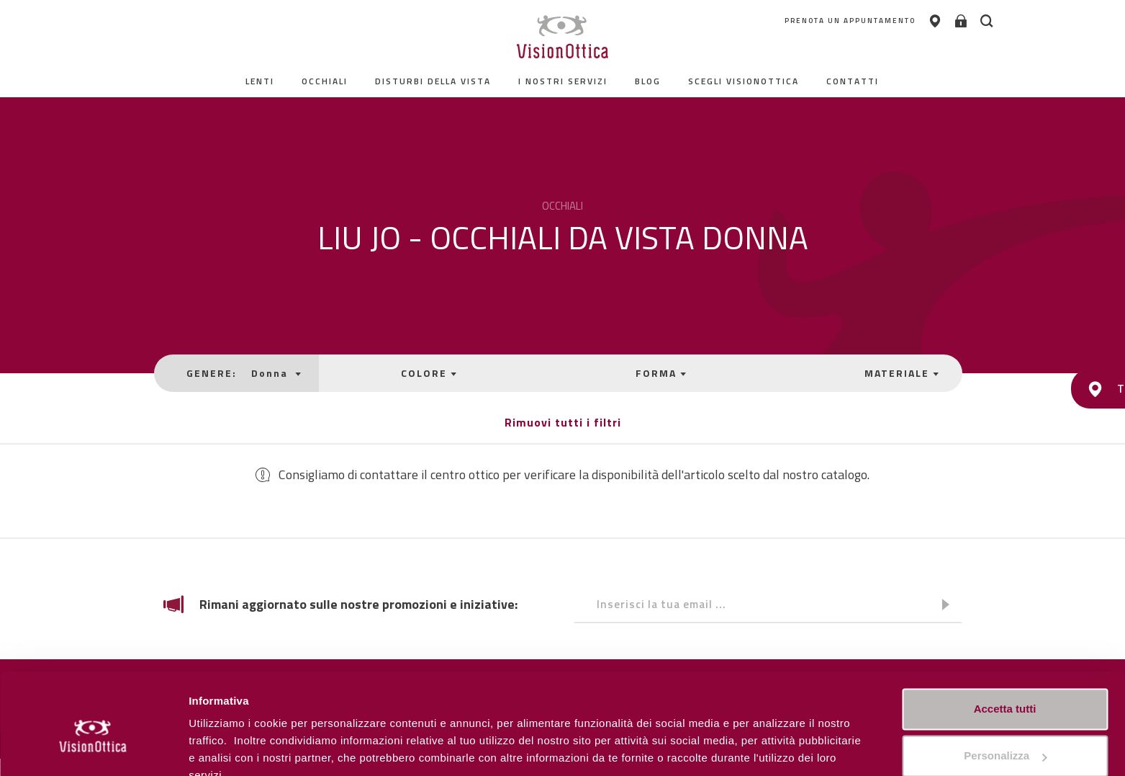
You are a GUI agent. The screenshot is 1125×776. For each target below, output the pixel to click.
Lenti (260, 81)
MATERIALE (887, 372)
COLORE (430, 372)
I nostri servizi (563, 81)
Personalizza (222, 747)
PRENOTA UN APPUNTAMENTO (812, 21)
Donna (281, 372)
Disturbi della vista (434, 81)
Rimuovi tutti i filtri (563, 422)
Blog (648, 81)
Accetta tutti (1005, 641)
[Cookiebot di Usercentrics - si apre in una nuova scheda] (93, 748)
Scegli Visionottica (744, 81)
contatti (853, 81)
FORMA (653, 372)
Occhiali (325, 81)
